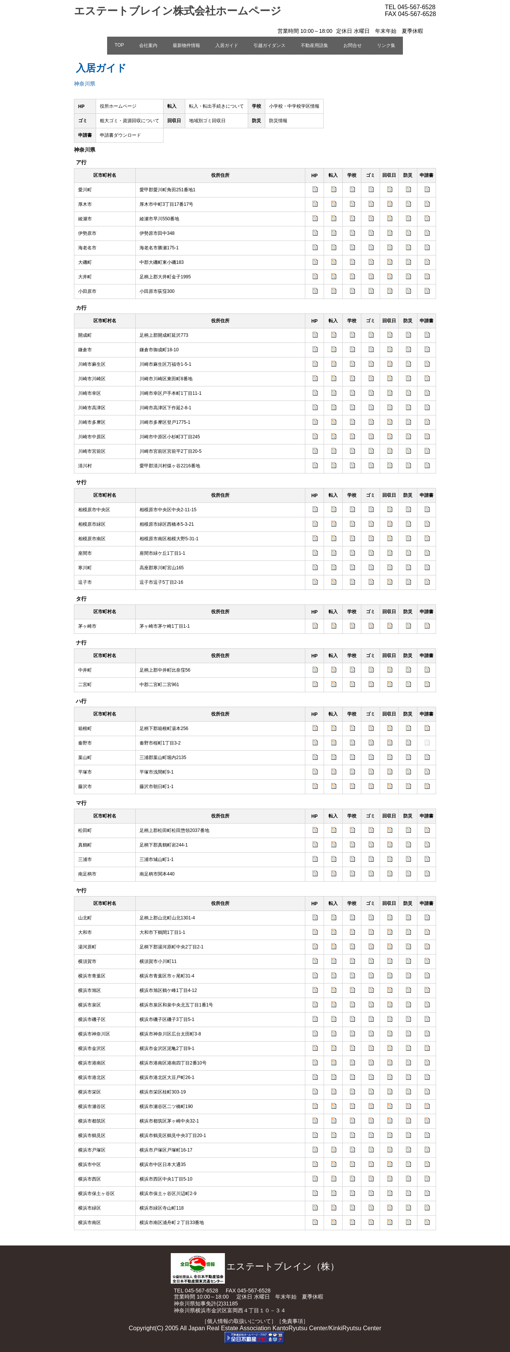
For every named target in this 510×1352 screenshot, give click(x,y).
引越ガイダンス (269, 45)
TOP (119, 45)
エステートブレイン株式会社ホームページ (177, 11)
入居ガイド (226, 45)
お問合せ (352, 45)
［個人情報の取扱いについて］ (239, 1321)
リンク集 (386, 45)
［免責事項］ (292, 1321)
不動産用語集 (314, 45)
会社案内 (148, 45)
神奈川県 (84, 84)
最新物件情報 (186, 45)
